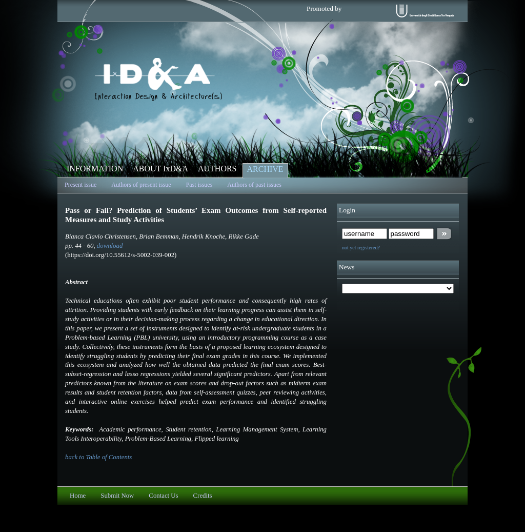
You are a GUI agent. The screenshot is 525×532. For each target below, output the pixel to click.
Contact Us (163, 495)
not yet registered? (361, 247)
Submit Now (117, 495)
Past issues (199, 184)
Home (78, 495)
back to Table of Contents (98, 457)
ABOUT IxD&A (160, 168)
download (110, 245)
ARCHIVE (265, 169)
